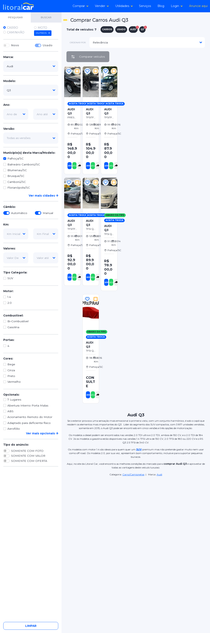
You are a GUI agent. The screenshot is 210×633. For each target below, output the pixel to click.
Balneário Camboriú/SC (23, 164)
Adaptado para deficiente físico (29, 423)
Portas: (8, 340)
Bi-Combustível (18, 321)
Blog (161, 6)
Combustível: (13, 315)
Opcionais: (11, 394)
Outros (43, 33)
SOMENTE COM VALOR (28, 455)
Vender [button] (102, 6)
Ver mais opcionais (42, 433)
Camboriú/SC (16, 181)
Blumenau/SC (17, 170)
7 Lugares (14, 399)
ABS (10, 411)
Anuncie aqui (198, 6)
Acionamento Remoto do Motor (29, 417)
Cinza (11, 370)
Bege (11, 364)
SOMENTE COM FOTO (27, 450)
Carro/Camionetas (133, 474)
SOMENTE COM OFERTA (29, 460)
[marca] (30, 66)
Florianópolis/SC (18, 187)
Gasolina (13, 327)
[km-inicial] (15, 233)
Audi (159, 474)
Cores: (8, 358)
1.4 (9, 296)
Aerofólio (13, 428)
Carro (12, 28)
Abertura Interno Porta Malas (27, 405)
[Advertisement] (164, 94)
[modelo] (30, 90)
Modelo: (9, 81)
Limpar (31, 625)
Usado (47, 45)
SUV (10, 278)
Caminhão (15, 32)
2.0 (9, 302)
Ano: (6, 104)
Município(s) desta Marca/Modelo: (29, 152)
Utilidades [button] (124, 6)
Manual (48, 213)
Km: (6, 224)
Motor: (8, 291)
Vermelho (14, 381)
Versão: (9, 128)
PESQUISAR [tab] (15, 17)
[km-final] (45, 233)
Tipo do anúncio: (16, 444)
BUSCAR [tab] (46, 17)
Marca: (8, 57)
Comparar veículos (88, 57)
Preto (11, 376)
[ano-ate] (45, 114)
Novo (15, 45)
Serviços (145, 6)
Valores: (9, 248)
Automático (19, 213)
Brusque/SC (15, 176)
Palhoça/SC (15, 158)
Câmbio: (9, 206)
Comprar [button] (80, 6)
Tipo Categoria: (15, 272)
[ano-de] (15, 114)
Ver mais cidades (43, 195)
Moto (42, 28)
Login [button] (177, 6)
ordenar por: (78, 42)
